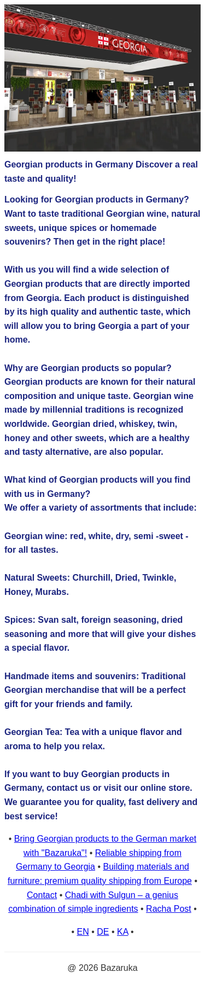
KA (122, 931)
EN (83, 931)
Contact (42, 895)
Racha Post (168, 908)
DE (103, 931)
